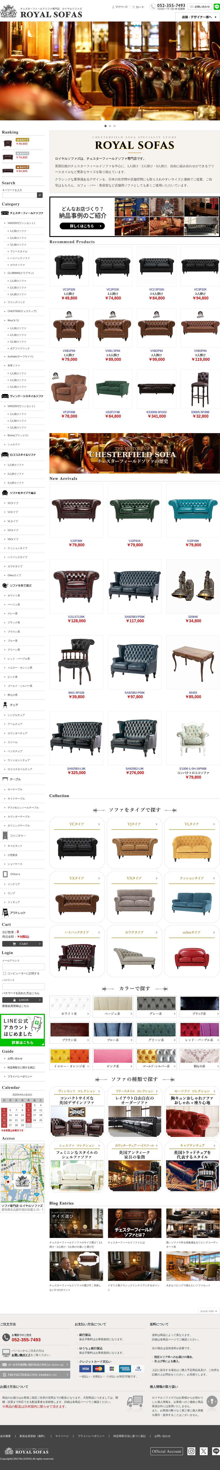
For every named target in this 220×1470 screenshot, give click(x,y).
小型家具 (13, 855)
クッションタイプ (17, 548)
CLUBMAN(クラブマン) (20, 273)
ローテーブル (15, 789)
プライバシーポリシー (20, 1076)
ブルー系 (13, 640)
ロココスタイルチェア (20, 769)
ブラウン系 (14, 631)
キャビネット (15, 845)
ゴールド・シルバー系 (20, 685)
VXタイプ (13, 530)
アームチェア (15, 724)
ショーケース (15, 864)
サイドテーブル (16, 798)
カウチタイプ (15, 566)
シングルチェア (16, 715)
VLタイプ (13, 521)
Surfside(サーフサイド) (20, 356)
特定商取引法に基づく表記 (129, 1436)
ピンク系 (13, 676)
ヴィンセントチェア (19, 760)
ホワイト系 (14, 595)
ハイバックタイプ (17, 557)
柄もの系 (13, 694)
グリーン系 (14, 649)
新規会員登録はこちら (15, 1005)
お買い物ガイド (21, 1355)
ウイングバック (16, 302)
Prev (2, 71)
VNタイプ (13, 539)
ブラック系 (14, 622)
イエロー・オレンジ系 (20, 667)
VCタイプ (13, 503)
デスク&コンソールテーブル (23, 807)
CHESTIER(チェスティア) (22, 311)
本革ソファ (14, 365)
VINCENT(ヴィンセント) (21, 223)
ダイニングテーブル (19, 825)
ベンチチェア (15, 751)
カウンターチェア (17, 733)
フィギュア (14, 902)
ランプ (11, 893)
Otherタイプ (14, 575)
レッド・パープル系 (19, 658)
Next (218, 71)
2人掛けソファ (16, 473)
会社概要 (5, 1436)
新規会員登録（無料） (33, 1436)
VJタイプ (13, 512)
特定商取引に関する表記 (21, 1067)
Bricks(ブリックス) (18, 435)
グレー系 (13, 613)
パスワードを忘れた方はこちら (21, 993)
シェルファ (14, 444)
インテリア (14, 884)
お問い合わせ (15, 1058)
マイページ (62, 1436)
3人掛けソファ (16, 482)
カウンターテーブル (19, 816)
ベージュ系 (14, 604)
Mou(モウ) (13, 320)
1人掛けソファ (16, 464)
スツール (13, 742)
